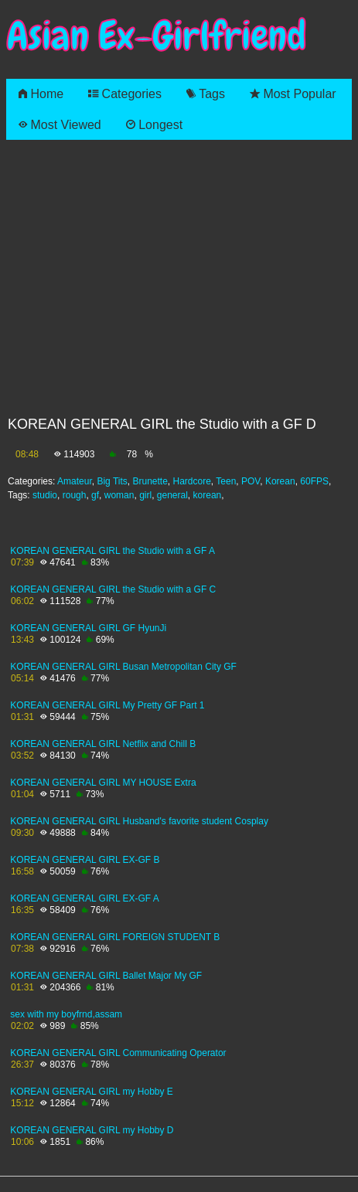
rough (75, 495)
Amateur (74, 481)
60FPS (314, 481)
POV (250, 481)
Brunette (149, 481)
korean (207, 495)
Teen (226, 481)
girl (145, 495)
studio (44, 495)
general (172, 495)
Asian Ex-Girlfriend (156, 36)
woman (119, 495)
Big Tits (112, 481)
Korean (280, 481)
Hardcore (192, 481)
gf (95, 495)
